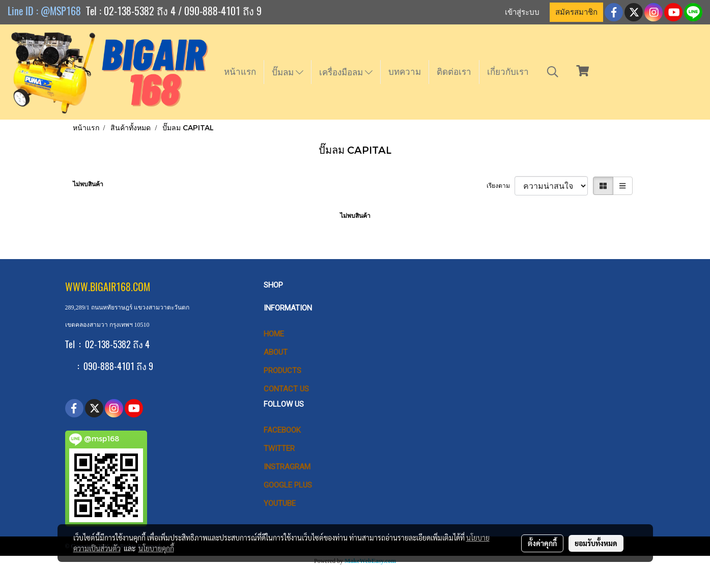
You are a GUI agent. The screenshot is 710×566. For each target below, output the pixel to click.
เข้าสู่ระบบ (522, 12)
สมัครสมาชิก (576, 12)
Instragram (287, 466)
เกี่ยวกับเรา (508, 72)
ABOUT (276, 352)
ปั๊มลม (287, 72)
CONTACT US (286, 388)
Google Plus (288, 485)
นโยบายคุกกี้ (156, 548)
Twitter (279, 448)
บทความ (404, 72)
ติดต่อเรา (454, 72)
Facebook (282, 430)
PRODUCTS (282, 370)
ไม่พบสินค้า (88, 184)
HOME (274, 333)
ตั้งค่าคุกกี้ (542, 543)
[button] (553, 71)
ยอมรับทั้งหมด (596, 543)
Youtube (280, 503)
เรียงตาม (501, 185)
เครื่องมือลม (346, 72)
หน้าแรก (240, 72)
